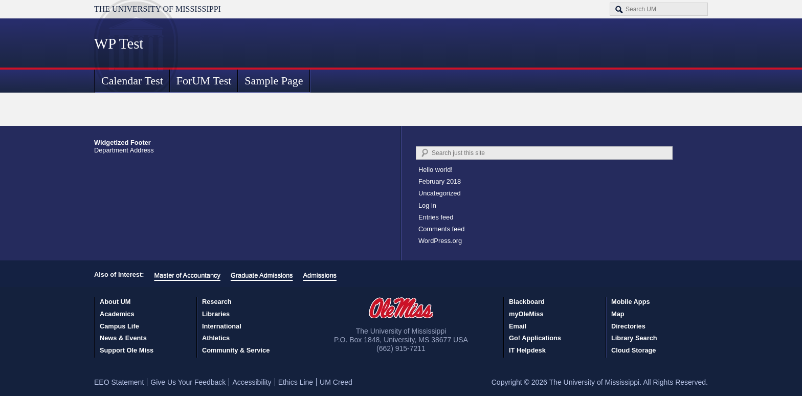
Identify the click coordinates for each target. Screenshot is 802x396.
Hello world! (435, 169)
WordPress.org (440, 241)
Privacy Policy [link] (495, 381)
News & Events (123, 338)
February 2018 (439, 181)
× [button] (793, 372)
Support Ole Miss (126, 350)
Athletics (216, 338)
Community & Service (236, 350)
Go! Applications (535, 338)
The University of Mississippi (157, 9)
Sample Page (273, 80)
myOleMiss (526, 314)
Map (618, 314)
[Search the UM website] (659, 9)
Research (217, 301)
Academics (117, 314)
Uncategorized (439, 193)
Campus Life (119, 326)
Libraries (216, 314)
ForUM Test (203, 80)
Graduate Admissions (262, 275)
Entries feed (435, 217)
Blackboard (527, 301)
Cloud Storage (633, 350)
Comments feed (441, 229)
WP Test (118, 43)
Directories (628, 326)
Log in (427, 205)
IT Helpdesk (527, 350)
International (221, 326)
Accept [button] (575, 381)
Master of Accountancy (187, 275)
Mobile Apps (630, 301)
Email (517, 326)
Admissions (320, 275)
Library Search (634, 338)
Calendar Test (132, 80)
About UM (115, 301)
